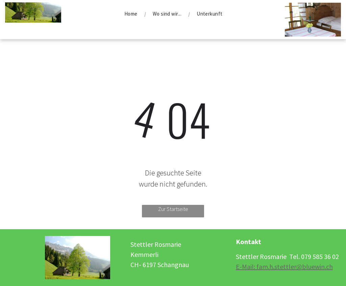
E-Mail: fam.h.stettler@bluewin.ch (284, 266)
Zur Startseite (173, 209)
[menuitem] (132, 14)
